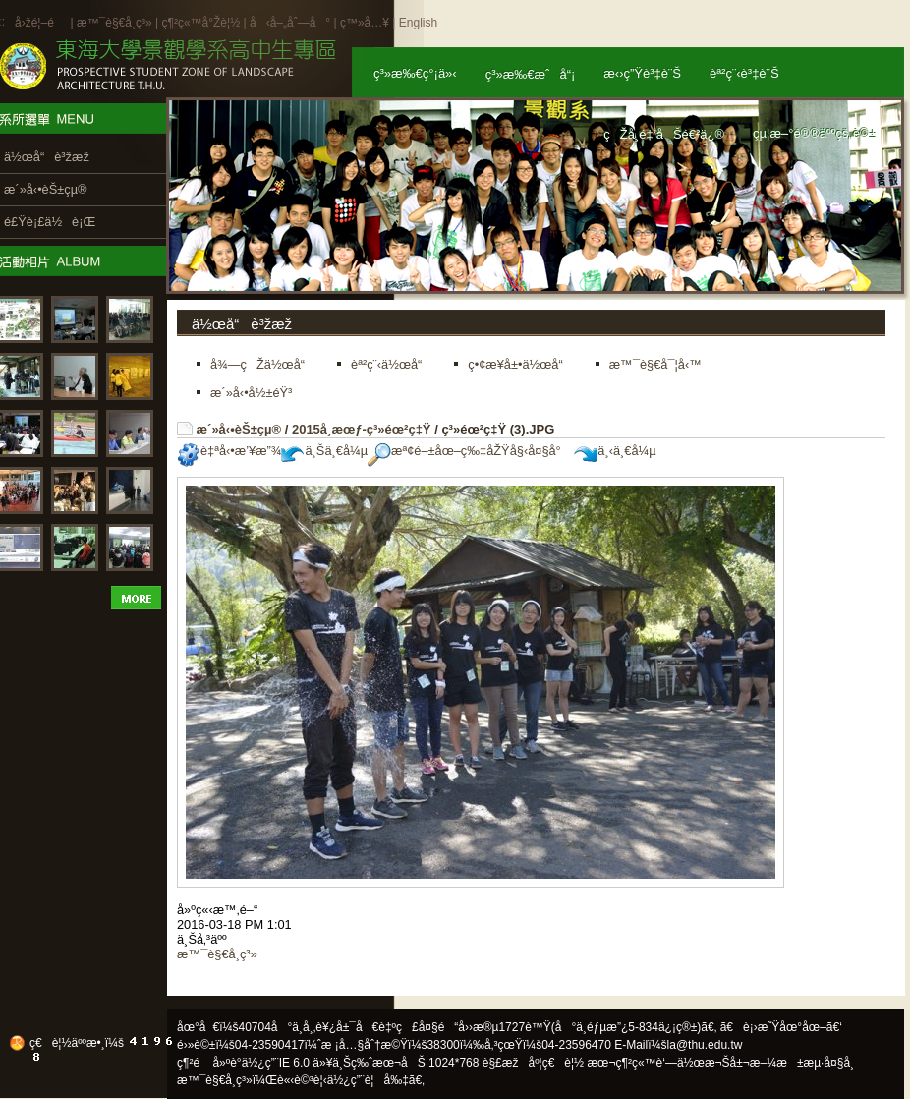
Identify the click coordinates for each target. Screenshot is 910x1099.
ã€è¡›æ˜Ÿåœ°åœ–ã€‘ (781, 1027)
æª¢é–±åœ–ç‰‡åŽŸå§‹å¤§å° (469, 450)
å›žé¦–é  (41, 22)
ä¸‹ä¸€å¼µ (614, 450)
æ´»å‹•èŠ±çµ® (239, 429)
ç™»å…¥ (364, 22)
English (418, 22)
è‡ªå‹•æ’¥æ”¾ (229, 450)
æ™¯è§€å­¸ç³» (116, 22)
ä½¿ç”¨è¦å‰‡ (368, 1080)
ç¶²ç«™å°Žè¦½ (200, 22)
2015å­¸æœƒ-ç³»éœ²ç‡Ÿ (361, 429)
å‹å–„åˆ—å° (290, 22)
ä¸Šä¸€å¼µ (324, 450)
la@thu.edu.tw (705, 1045)
